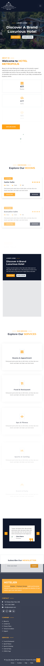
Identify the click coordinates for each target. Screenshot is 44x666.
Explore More (11, 127)
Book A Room (27, 37)
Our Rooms (15, 37)
